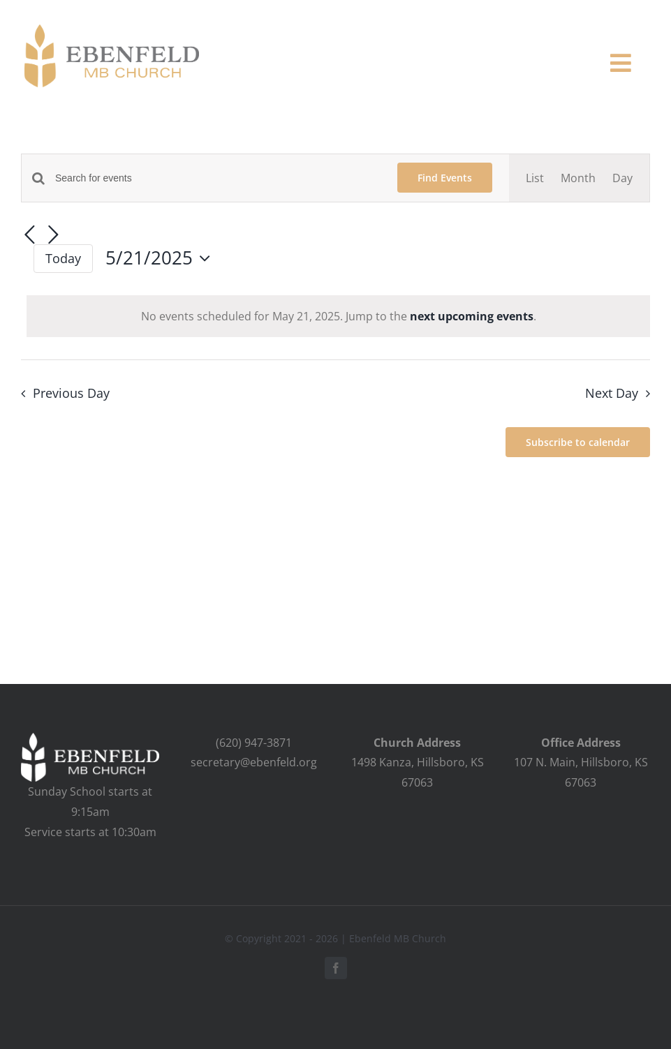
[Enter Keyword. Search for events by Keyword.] (218, 178)
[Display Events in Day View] (622, 178)
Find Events (445, 177)
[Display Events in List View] (535, 178)
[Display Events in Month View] (578, 178)
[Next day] (53, 236)
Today (63, 258)
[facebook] (336, 968)
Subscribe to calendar (578, 442)
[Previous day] (29, 236)
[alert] (338, 316)
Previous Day (71, 393)
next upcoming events (471, 316)
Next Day (611, 393)
